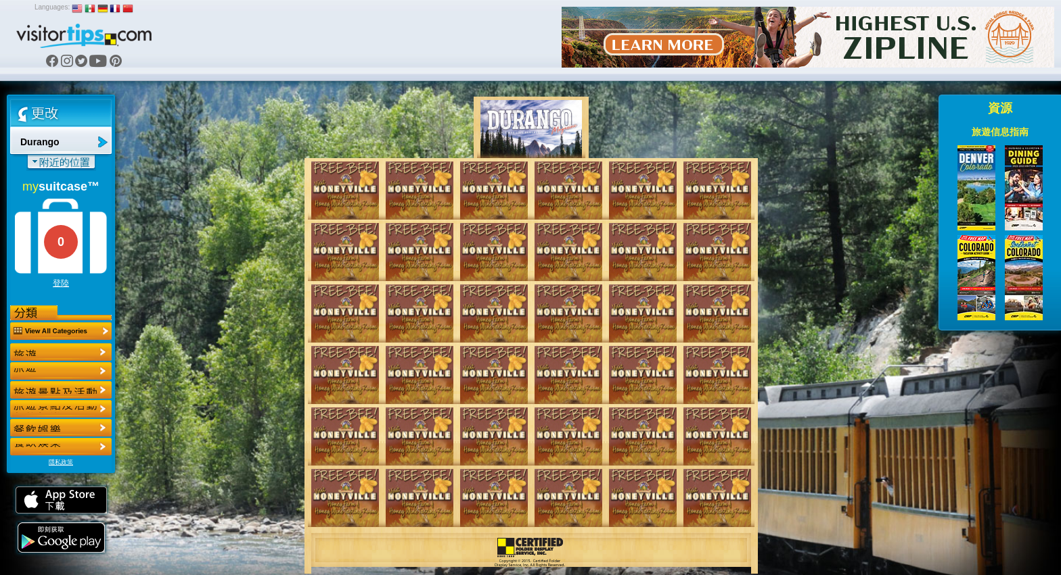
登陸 (61, 283)
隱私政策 (61, 462)
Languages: (52, 7)
